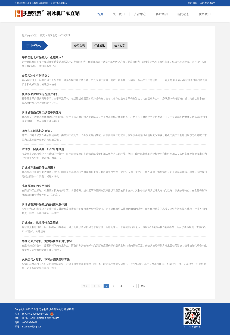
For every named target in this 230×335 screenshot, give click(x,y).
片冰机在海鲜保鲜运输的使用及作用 (44, 204)
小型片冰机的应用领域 (36, 185)
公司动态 (79, 45)
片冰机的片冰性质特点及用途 (40, 222)
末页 (143, 286)
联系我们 (205, 14)
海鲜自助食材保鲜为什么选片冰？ (43, 57)
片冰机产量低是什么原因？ (39, 167)
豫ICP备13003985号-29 (35, 313)
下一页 (131, 286)
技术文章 (119, 45)
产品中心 (140, 14)
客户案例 (162, 14)
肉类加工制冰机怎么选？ (37, 130)
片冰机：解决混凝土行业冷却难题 (43, 149)
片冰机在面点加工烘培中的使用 (41, 112)
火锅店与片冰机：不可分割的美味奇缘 (46, 259)
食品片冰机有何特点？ (36, 75)
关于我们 (119, 14)
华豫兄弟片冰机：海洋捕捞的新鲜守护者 (47, 241)
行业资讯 (65, 35)
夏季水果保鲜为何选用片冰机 (40, 94)
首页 (100, 14)
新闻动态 (183, 14)
